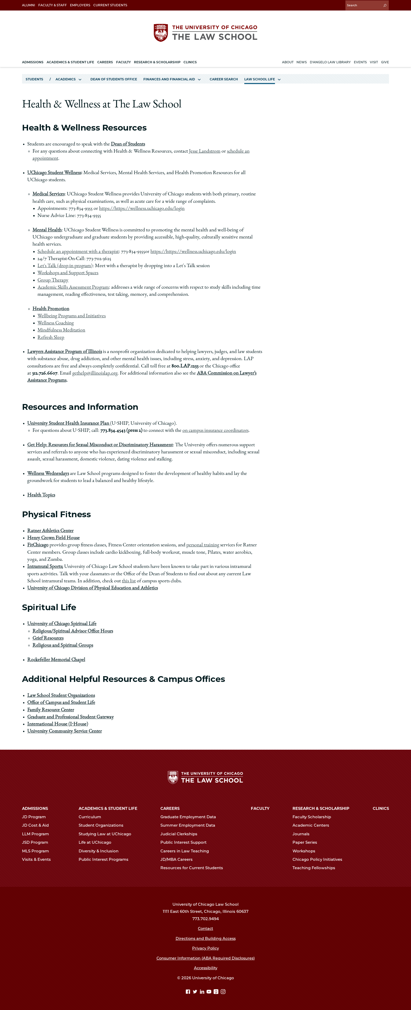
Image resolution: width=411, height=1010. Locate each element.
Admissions (35, 808)
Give (385, 61)
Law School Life (259, 78)
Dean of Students (128, 143)
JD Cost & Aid (37, 825)
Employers (80, 5)
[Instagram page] (223, 992)
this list (129, 580)
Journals (303, 833)
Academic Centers (313, 825)
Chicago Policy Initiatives (320, 859)
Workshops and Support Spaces (68, 272)
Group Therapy (53, 279)
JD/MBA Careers (178, 859)
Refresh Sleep (50, 337)
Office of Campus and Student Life (61, 702)
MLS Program (37, 850)
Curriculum (92, 816)
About (288, 61)
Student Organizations (103, 825)
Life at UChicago (97, 842)
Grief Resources (48, 637)
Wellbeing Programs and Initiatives (72, 315)
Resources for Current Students (194, 868)
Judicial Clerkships (181, 833)
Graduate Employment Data (190, 816)
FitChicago (38, 544)
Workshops (306, 850)
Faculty (260, 808)
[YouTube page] (210, 992)
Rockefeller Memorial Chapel (56, 659)
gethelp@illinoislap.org (95, 372)
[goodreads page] (217, 992)
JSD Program (37, 842)
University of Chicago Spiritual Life (62, 623)
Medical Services (49, 193)
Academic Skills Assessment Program (73, 286)
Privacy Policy (205, 948)
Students (34, 78)
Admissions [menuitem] (33, 61)
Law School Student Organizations (61, 695)
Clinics (381, 808)
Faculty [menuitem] (123, 61)
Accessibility (205, 967)
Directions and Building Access (205, 938)
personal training (203, 544)
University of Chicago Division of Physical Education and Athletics (93, 587)
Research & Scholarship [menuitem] (157, 61)
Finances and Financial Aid (169, 78)
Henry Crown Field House (54, 537)
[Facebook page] (189, 992)
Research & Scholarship (321, 808)
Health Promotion (51, 308)
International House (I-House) (57, 723)
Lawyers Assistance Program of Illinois (65, 351)
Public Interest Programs (106, 859)
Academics (66, 78)
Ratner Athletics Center (50, 530)
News (301, 61)
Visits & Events (38, 859)
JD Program (36, 816)
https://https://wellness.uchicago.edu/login (142, 208)
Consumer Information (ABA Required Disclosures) (205, 958)
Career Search (224, 78)
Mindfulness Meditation (61, 330)
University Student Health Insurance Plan (69, 423)
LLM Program (37, 833)
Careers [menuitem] (105, 61)
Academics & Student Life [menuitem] (70, 61)
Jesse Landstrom (205, 150)
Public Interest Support (185, 842)
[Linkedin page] (203, 992)
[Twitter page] (196, 992)
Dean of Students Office (113, 78)
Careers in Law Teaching (186, 850)
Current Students (110, 5)
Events (360, 61)
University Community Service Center (65, 731)
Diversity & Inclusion (101, 850)
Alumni (28, 5)
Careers (170, 808)
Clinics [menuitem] (190, 61)
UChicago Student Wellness (54, 172)
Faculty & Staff (52, 5)
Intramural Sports (45, 566)
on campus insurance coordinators (215, 430)
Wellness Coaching (55, 322)
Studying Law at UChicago (107, 833)
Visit (374, 61)
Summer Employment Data (190, 825)
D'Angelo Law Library (330, 61)
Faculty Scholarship (314, 816)
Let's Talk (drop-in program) (65, 265)
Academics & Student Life (108, 808)
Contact (206, 928)
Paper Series (307, 842)
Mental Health (47, 229)
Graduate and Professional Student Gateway (71, 716)
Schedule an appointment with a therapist (78, 251)
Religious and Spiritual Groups (63, 645)
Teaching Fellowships (316, 868)
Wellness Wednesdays (48, 473)
